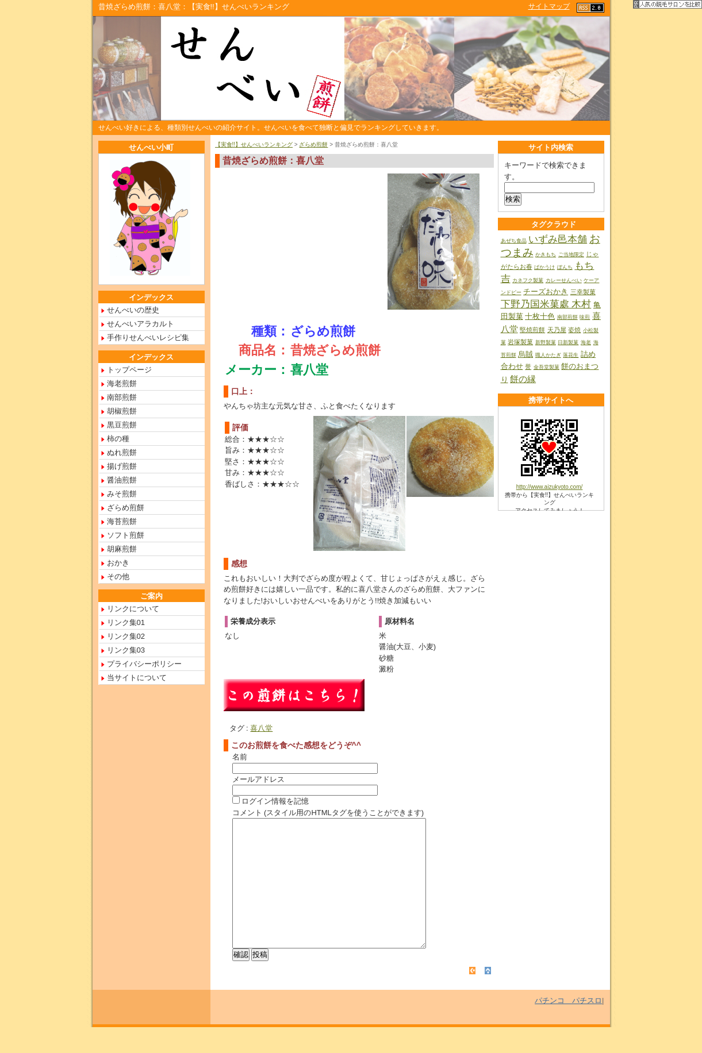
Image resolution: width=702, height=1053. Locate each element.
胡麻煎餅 (122, 549)
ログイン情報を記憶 (270, 801)
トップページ (129, 369)
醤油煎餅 (122, 480)
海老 (586, 342)
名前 (239, 757)
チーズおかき (545, 291)
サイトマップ (549, 6)
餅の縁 (523, 379)
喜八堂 (261, 728)
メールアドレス (258, 779)
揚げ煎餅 (122, 466)
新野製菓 (545, 342)
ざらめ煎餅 (313, 144)
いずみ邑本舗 (557, 239)
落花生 (570, 355)
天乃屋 (556, 329)
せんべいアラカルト (140, 323)
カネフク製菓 (527, 280)
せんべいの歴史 (133, 310)
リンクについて (133, 608)
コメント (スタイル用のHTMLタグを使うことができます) (328, 812)
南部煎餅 (122, 397)
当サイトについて (137, 677)
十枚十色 (540, 316)
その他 (118, 576)
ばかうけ (544, 267)
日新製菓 (568, 342)
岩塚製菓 (520, 341)
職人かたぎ (548, 355)
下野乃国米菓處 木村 (546, 304)
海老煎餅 (122, 383)
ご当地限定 (571, 254)
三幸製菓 (583, 291)
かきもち (545, 254)
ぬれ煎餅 (122, 452)
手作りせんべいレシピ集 (148, 337)
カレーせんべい (564, 280)
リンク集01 (126, 622)
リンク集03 (126, 650)
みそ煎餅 (122, 493)
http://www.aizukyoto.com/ (549, 487)
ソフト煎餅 (125, 535)
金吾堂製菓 (546, 367)
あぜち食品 (514, 241)
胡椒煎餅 (122, 411)
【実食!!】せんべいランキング (254, 144)
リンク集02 (126, 636)
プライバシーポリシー (144, 663)
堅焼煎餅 (532, 329)
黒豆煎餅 (122, 425)
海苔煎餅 (122, 521)
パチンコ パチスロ (568, 1026)
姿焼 (574, 329)
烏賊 (525, 354)
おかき (118, 562)
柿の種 (118, 438)
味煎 (585, 317)
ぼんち (565, 267)
